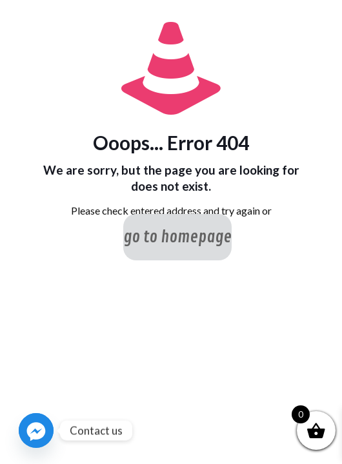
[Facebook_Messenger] (36, 430)
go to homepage (177, 237)
